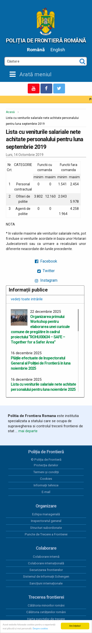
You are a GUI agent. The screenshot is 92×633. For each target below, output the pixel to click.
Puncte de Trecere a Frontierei (46, 534)
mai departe (28, 431)
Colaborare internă (46, 556)
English (57, 49)
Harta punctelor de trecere (46, 619)
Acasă (10, 112)
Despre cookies (40, 628)
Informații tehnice (46, 485)
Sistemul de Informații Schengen (46, 576)
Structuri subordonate (46, 528)
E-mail (46, 492)
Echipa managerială (46, 514)
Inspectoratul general (46, 521)
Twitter (46, 270)
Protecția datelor (46, 465)
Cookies (46, 479)
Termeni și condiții (46, 472)
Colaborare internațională (46, 563)
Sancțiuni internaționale (46, 583)
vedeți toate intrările (27, 299)
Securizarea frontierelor (46, 570)
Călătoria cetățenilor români (46, 612)
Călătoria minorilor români (46, 605)
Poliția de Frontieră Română (46, 40)
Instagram (46, 280)
